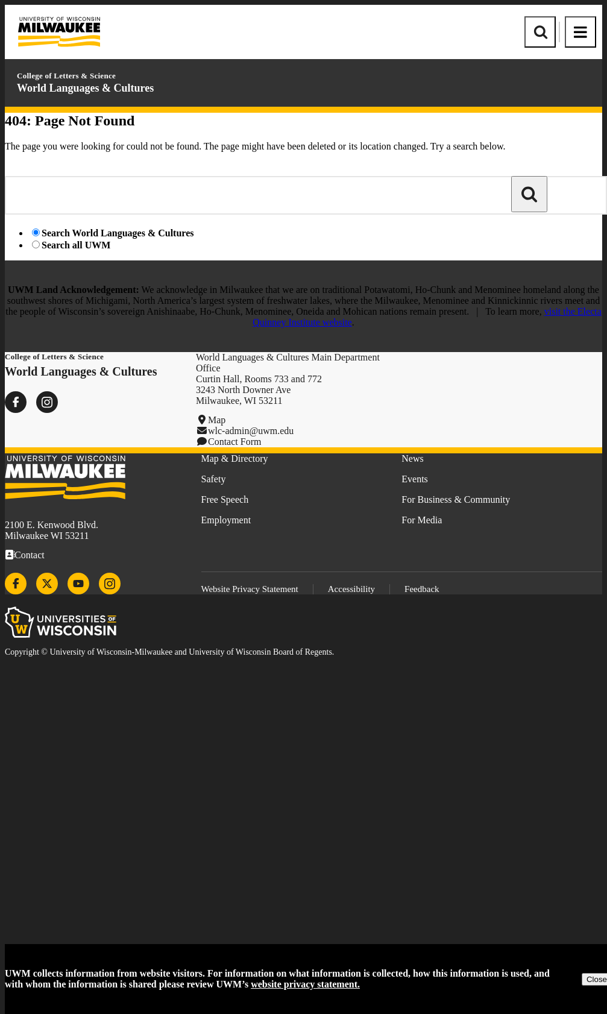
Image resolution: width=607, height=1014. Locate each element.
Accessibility (351, 589)
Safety (213, 479)
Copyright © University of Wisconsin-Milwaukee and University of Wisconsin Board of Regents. (169, 652)
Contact (29, 555)
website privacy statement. (305, 984)
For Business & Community (455, 499)
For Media (421, 520)
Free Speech (225, 499)
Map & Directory (234, 458)
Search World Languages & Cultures (117, 233)
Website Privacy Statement (249, 589)
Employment (226, 520)
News (412, 458)
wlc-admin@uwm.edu (251, 431)
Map (216, 420)
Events (414, 479)
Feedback (421, 589)
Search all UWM (76, 245)
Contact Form (234, 441)
